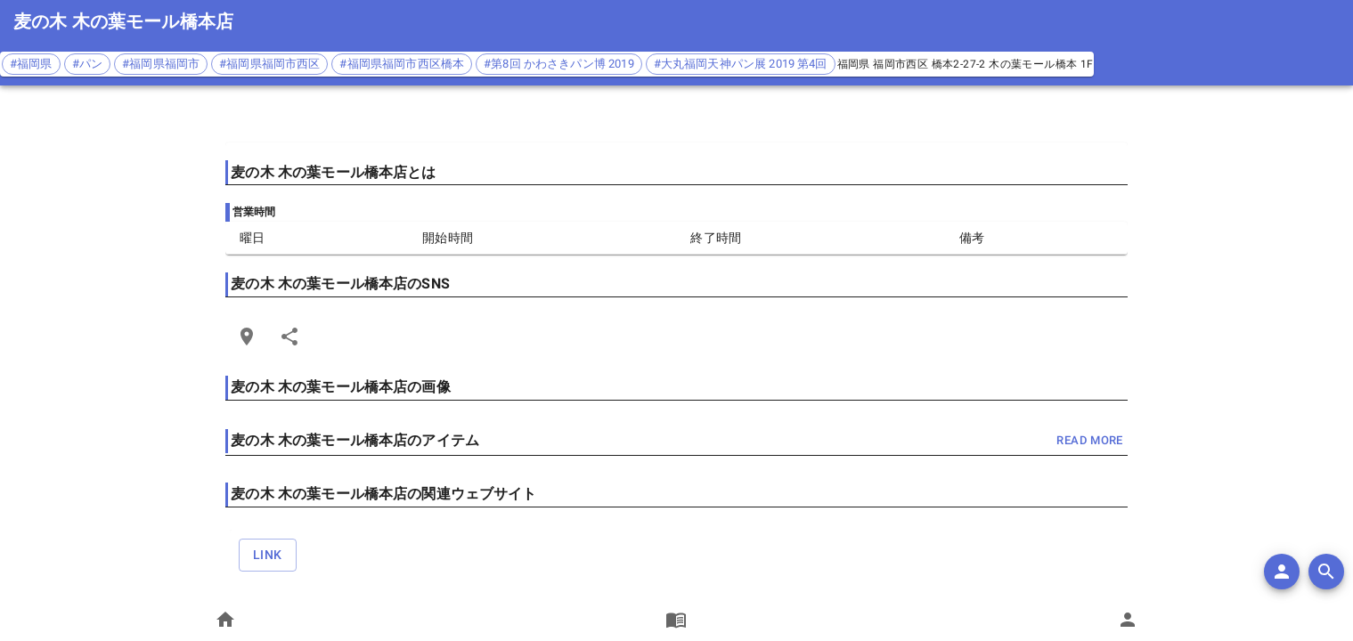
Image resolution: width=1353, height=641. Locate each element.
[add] (1282, 571)
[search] (1326, 571)
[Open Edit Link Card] (246, 336)
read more (1089, 441)
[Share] (289, 336)
